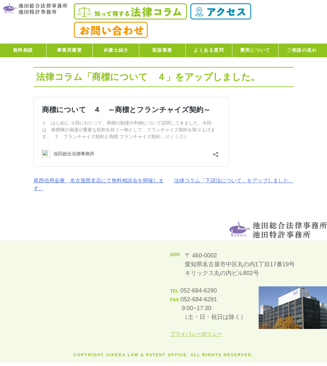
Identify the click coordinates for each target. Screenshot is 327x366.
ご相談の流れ (302, 50)
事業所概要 (69, 50)
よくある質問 (209, 50)
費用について (255, 50)
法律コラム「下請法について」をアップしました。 (234, 180)
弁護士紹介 (116, 50)
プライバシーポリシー (196, 334)
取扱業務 (162, 50)
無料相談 (23, 50)
